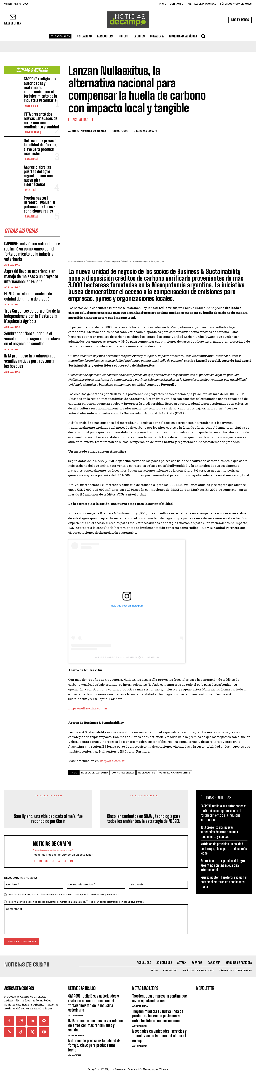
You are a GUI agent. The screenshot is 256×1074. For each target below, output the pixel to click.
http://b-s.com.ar (112, 761)
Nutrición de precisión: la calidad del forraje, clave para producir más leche (42, 147)
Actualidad (31, 105)
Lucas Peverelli (123, 772)
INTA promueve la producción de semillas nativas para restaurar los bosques (29, 361)
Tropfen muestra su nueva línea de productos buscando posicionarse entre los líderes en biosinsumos (157, 1016)
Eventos (30, 189)
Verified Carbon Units (175, 772)
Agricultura (32, 132)
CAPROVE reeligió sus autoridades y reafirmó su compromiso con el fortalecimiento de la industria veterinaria (40, 89)
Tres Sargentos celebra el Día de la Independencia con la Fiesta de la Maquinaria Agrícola (32, 316)
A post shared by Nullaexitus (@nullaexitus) (127, 657)
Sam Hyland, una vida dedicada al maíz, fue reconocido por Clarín (48, 819)
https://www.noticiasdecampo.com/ (53, 850)
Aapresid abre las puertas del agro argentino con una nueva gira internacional (38, 176)
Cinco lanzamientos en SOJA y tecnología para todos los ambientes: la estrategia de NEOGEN (143, 819)
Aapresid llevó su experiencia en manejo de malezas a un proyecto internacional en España (31, 276)
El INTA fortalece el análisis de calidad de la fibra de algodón (28, 296)
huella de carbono (94, 772)
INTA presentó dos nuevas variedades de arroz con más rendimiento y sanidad (41, 121)
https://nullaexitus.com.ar (87, 708)
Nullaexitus (146, 772)
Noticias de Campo (93, 131)
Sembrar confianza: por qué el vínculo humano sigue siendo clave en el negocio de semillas (32, 338)
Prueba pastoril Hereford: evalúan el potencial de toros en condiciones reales (40, 204)
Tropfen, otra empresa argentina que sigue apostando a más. (159, 998)
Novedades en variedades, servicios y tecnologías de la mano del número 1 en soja (159, 1036)
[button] (203, 36)
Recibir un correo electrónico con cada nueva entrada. (116, 901)
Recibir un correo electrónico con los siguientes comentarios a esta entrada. (47, 901)
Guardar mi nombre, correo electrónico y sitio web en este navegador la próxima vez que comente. (64, 894)
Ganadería (31, 159)
